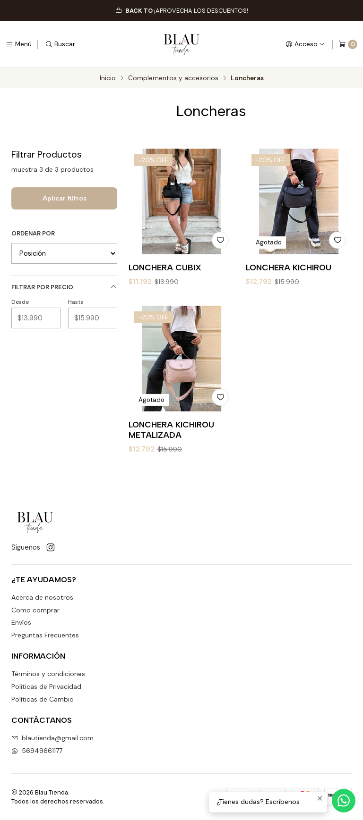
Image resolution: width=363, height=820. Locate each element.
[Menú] (19, 44)
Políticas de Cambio (42, 699)
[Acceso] (305, 44)
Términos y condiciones (48, 673)
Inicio (108, 78)
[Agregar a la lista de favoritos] (220, 240)
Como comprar (35, 610)
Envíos (21, 622)
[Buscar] (60, 44)
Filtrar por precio (64, 287)
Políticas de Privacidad (46, 686)
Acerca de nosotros (42, 597)
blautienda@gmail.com (52, 738)
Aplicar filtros (64, 198)
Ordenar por (33, 233)
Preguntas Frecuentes (45, 635)
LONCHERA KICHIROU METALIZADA (171, 466)
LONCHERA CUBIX (165, 267)
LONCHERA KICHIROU (288, 267)
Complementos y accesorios (173, 78)
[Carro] (347, 44)
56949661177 (36, 750)
